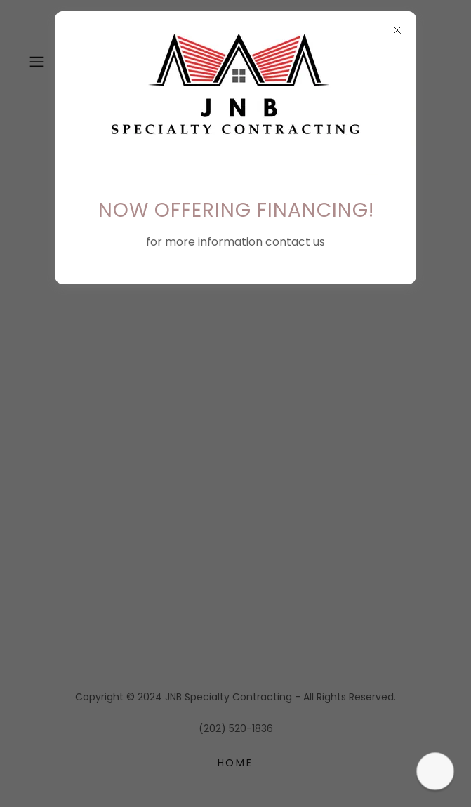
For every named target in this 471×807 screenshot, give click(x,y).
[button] (435, 771)
